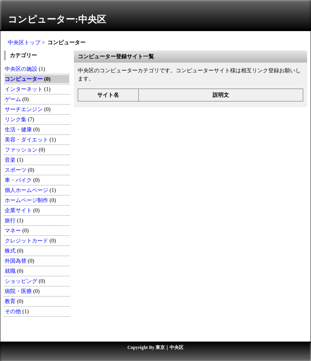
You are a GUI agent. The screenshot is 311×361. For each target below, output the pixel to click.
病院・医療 (18, 291)
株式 (10, 251)
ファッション (21, 150)
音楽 (10, 160)
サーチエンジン (24, 109)
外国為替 (15, 261)
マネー (13, 231)
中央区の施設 (21, 69)
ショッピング (21, 281)
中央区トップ (24, 42)
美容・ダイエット (26, 140)
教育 (10, 301)
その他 (13, 311)
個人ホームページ (26, 190)
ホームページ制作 (26, 200)
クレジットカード (26, 241)
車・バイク (18, 180)
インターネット (24, 89)
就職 (10, 271)
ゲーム (13, 99)
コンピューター (24, 79)
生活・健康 (18, 130)
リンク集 (15, 119)
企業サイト (18, 210)
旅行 (10, 220)
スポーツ (15, 170)
